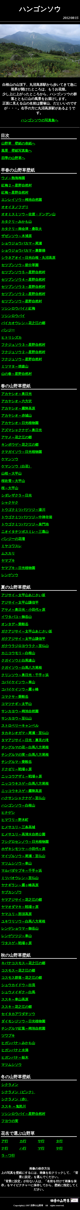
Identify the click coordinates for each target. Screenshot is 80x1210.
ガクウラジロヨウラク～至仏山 (25, 646)
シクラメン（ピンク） (18, 1092)
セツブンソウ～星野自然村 (21, 301)
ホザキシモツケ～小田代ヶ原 (23, 849)
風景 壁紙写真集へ (16, 150)
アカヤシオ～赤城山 (16, 415)
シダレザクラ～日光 (16, 495)
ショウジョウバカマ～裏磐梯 (23, 250)
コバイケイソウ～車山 (18, 682)
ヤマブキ (8, 560)
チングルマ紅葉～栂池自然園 (23, 1028)
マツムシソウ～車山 (16, 863)
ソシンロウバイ (13, 316)
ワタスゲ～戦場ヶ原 (16, 943)
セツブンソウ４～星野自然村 (23, 279)
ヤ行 (59, 1148)
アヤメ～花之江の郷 (16, 437)
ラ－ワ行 (8, 1155)
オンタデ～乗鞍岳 (14, 624)
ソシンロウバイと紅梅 (18, 308)
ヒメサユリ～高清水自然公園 (23, 834)
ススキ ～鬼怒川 (13, 1106)
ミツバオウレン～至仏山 (20, 878)
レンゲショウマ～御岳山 (20, 928)
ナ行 (4, 1148)
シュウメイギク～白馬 (18, 992)
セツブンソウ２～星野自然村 (23, 294)
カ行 (22, 1141)
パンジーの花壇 (13, 539)
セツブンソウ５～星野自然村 (23, 272)
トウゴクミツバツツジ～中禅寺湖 (26, 517)
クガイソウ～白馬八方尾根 (21, 667)
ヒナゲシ (8, 812)
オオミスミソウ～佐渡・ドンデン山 (28, 214)
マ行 (41, 1148)
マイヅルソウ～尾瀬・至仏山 (23, 856)
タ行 (59, 1141)
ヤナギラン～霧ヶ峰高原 (20, 885)
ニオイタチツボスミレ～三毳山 (25, 531)
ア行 (4, 1141)
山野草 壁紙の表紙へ (18, 143)
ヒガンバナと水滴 (14, 1050)
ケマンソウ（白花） (16, 466)
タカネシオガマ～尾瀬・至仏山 (25, 733)
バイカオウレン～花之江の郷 (23, 323)
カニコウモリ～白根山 (18, 653)
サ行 (41, 1141)
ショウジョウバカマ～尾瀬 (21, 243)
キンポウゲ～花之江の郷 (20, 444)
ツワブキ (8, 1035)
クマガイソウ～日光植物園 (21, 452)
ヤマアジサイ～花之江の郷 (21, 899)
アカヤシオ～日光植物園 (20, 423)
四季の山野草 (36, 1205)
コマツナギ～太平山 (16, 704)
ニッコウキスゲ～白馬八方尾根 (25, 783)
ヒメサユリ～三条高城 (18, 827)
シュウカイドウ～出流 (18, 985)
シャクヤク (9, 502)
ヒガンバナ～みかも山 (18, 1043)
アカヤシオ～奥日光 (16, 394)
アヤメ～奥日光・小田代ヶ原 (23, 609)
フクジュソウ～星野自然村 (21, 359)
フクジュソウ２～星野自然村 (23, 352)
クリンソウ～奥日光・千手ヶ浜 (25, 675)
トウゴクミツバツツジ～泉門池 (25, 524)
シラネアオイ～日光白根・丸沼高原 (28, 257)
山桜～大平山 (11, 473)
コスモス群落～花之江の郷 (21, 977)
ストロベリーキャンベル (20, 725)
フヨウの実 (9, 1121)
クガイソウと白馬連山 (18, 660)
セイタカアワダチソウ (18, 1014)
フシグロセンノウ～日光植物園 (25, 841)
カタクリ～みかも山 (16, 221)
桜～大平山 (9, 488)
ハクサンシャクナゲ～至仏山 (23, 798)
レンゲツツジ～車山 (16, 936)
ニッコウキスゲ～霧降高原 (21, 791)
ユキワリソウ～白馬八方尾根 (23, 921)
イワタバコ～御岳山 (16, 617)
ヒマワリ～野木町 (14, 820)
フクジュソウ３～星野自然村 (23, 344)
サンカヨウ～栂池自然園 (20, 711)
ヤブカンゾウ (11, 892)
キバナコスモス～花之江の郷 (23, 963)
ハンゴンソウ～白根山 (18, 805)
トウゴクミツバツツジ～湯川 (23, 510)
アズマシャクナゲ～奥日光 (21, 430)
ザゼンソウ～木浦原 (16, 236)
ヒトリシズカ (11, 337)
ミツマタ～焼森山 (14, 366)
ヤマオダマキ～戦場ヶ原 (20, 907)
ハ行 (22, 1148)
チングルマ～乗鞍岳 (16, 762)
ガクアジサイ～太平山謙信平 (23, 639)
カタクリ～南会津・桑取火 (21, 229)
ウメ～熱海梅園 (13, 178)
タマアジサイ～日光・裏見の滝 (25, 740)
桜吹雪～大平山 (13, 481)
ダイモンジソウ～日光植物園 (23, 1021)
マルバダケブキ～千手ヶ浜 (21, 870)
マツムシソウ (11, 1064)
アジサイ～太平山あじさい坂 (23, 595)
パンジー (8, 330)
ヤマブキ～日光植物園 (18, 568)
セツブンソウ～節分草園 (20, 265)
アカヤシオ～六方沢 (16, 401)
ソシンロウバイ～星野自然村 (23, 1114)
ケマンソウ (9, 459)
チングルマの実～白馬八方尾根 (25, 754)
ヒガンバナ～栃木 (14, 1057)
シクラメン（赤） (14, 1099)
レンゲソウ (9, 575)
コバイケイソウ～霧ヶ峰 (20, 689)
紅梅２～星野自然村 (16, 185)
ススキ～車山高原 (14, 999)
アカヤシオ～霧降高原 (18, 408)
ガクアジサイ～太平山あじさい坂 (26, 631)
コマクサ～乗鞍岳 (14, 696)
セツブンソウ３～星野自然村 (23, 287)
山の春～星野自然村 (16, 374)
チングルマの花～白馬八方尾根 (25, 747)
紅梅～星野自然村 (14, 192)
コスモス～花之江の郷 (18, 970)
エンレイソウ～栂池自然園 (21, 199)
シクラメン (9, 1084)
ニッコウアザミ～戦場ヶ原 (21, 776)
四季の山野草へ (13, 158)
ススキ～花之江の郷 (16, 1007)
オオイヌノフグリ (14, 207)
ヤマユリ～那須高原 (16, 914)
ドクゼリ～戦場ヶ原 (16, 769)
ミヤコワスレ (11, 546)
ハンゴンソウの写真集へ (39, 120)
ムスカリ (8, 553)
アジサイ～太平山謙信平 (20, 602)
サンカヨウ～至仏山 (16, 718)
